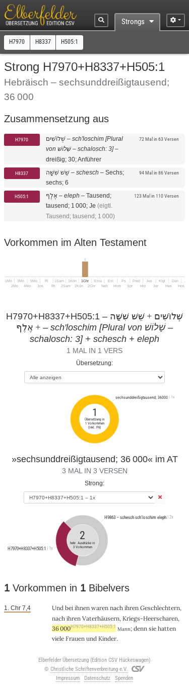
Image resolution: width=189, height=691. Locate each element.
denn (140, 628)
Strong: (94, 483)
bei (69, 608)
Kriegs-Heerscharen (150, 618)
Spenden (124, 678)
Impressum (68, 678)
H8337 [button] (43, 41)
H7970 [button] (17, 41)
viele (58, 638)
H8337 (21, 173)
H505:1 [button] (69, 41)
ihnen (82, 608)
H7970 (21, 139)
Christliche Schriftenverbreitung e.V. (89, 669)
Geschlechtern (160, 608)
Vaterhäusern (100, 618)
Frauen (75, 638)
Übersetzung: (94, 363)
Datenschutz (97, 678)
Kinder (107, 638)
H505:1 (22, 196)
